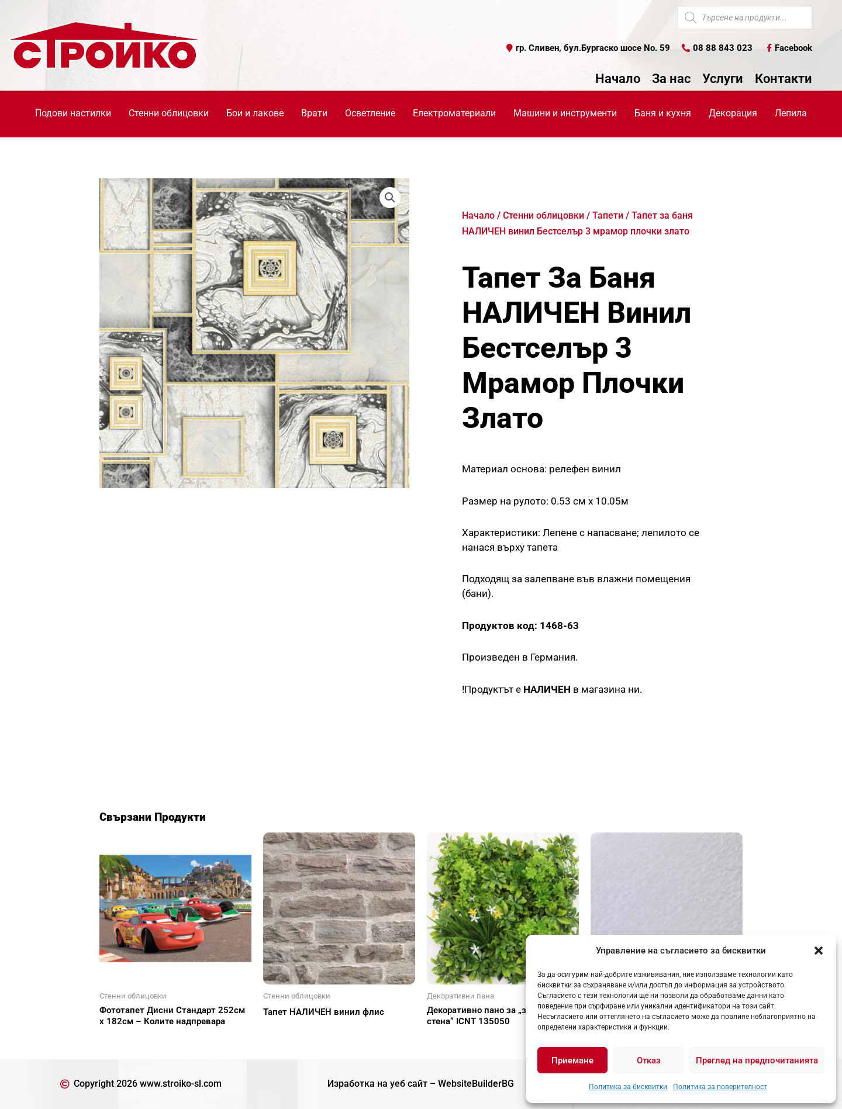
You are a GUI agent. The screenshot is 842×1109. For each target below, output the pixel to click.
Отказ (649, 1060)
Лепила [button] (791, 113)
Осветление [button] (370, 113)
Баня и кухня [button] (662, 113)
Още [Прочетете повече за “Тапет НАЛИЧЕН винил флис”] (286, 1032)
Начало (617, 79)
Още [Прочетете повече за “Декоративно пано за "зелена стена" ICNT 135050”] (450, 1042)
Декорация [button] (733, 113)
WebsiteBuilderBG (476, 1083)
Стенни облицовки (543, 215)
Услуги (722, 79)
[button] (818, 950)
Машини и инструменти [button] (565, 113)
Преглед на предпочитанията (757, 1060)
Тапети (607, 215)
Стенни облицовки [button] (169, 113)
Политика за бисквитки (628, 1087)
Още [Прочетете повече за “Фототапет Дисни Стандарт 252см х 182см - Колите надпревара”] (122, 1042)
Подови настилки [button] (73, 113)
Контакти (783, 79)
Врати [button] (314, 113)
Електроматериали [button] (454, 113)
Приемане (572, 1060)
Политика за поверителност (720, 1087)
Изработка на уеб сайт (377, 1083)
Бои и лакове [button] (255, 113)
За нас (671, 79)
